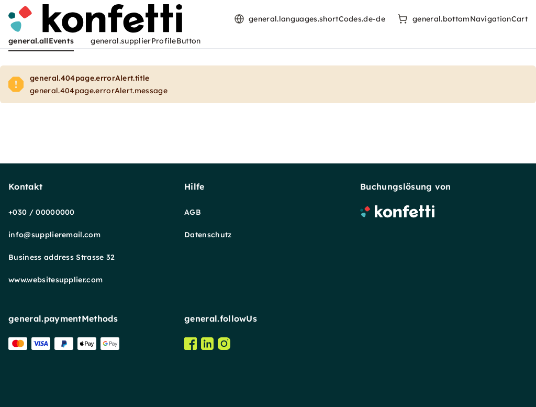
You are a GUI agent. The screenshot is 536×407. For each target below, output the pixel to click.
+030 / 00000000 (41, 212)
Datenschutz (208, 234)
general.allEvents (41, 41)
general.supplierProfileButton (145, 41)
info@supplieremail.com (54, 234)
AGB (192, 212)
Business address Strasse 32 (61, 257)
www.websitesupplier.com (55, 279)
